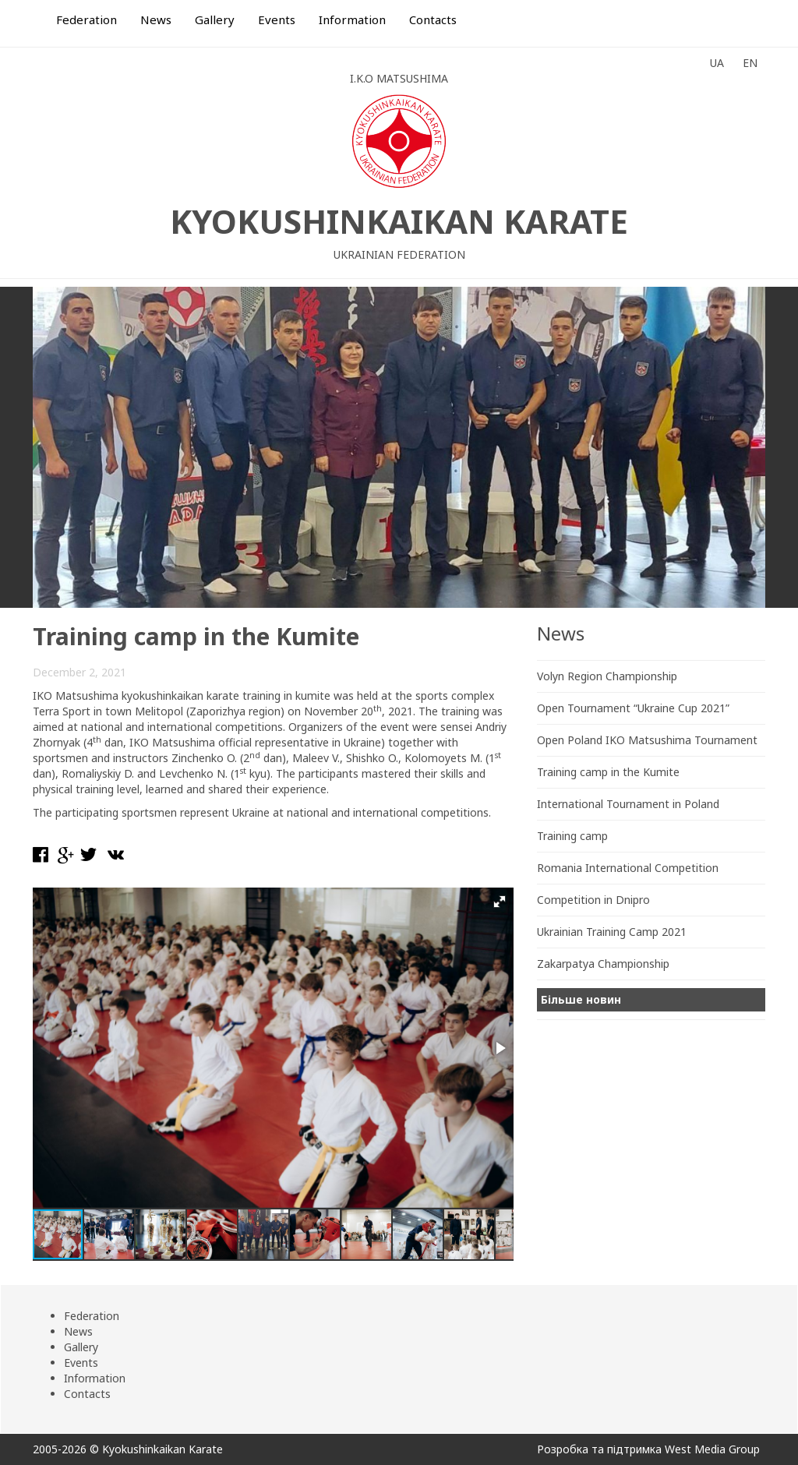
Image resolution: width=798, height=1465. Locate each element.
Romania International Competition (628, 867)
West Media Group (712, 1449)
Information (352, 19)
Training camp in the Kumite (608, 771)
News (155, 19)
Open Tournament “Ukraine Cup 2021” (633, 708)
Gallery (215, 19)
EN (750, 62)
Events (276, 19)
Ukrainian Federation (399, 254)
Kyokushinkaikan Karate (399, 221)
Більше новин (581, 999)
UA (717, 62)
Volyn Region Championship (607, 676)
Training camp (572, 835)
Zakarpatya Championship (603, 963)
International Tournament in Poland (628, 803)
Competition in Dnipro (593, 899)
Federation (86, 19)
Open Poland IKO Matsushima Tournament (647, 739)
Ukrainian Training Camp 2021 (612, 931)
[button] (499, 901)
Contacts (433, 19)
